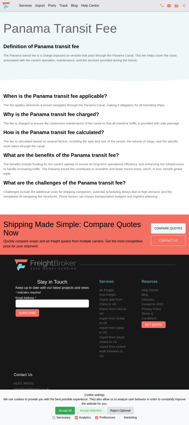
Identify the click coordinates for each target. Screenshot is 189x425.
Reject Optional (120, 410)
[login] (183, 6)
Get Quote (153, 324)
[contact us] (169, 6)
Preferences (105, 417)
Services (25, 5)
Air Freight (106, 290)
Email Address (26, 298)
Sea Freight (107, 294)
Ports (52, 5)
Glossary (147, 299)
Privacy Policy (151, 309)
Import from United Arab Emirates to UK (112, 351)
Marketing (128, 417)
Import (40, 5)
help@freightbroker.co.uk (31, 389)
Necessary (61, 417)
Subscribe (27, 313)
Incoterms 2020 (152, 304)
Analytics (83, 417)
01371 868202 (24, 383)
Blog (74, 5)
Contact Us (168, 240)
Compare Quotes (168, 228)
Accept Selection (91, 410)
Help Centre (90, 5)
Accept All (65, 410)
